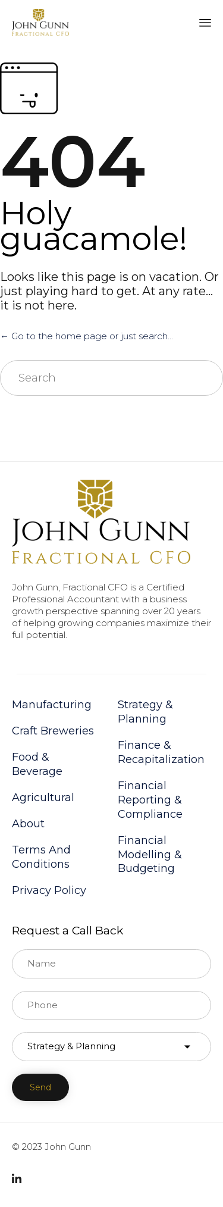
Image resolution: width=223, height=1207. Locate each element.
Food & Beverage (37, 764)
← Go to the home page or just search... (86, 336)
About (28, 823)
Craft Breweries (53, 730)
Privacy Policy (49, 890)
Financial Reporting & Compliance (150, 800)
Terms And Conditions (41, 857)
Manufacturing (52, 704)
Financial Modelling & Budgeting (150, 854)
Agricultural (43, 797)
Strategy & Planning (145, 712)
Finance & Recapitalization (161, 752)
